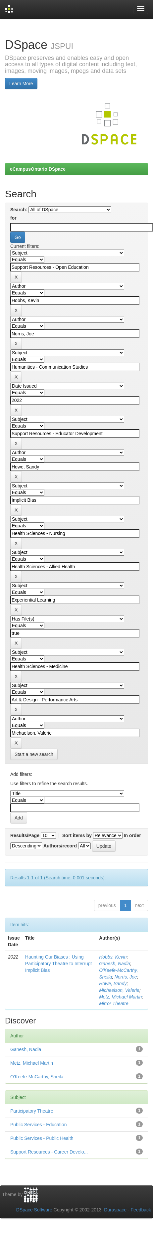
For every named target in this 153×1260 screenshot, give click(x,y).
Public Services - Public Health (42, 1138)
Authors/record (60, 845)
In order (132, 835)
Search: (18, 209)
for (13, 218)
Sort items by (77, 835)
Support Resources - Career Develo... (49, 1152)
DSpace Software (34, 1209)
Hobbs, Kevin (113, 957)
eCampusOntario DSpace (38, 169)
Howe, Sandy (113, 983)
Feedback (141, 1209)
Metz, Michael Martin (120, 996)
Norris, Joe (126, 977)
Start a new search (34, 754)
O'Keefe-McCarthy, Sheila (36, 1076)
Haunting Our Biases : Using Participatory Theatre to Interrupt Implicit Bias (58, 963)
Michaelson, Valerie (119, 990)
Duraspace (115, 1209)
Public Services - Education (38, 1124)
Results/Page (24, 835)
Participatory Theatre (31, 1111)
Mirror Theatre (113, 1003)
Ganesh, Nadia (114, 963)
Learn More (21, 83)
